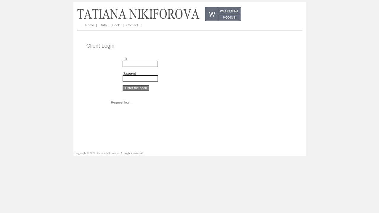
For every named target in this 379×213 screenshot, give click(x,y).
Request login (121, 102)
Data (103, 25)
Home (89, 25)
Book (116, 25)
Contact (132, 25)
